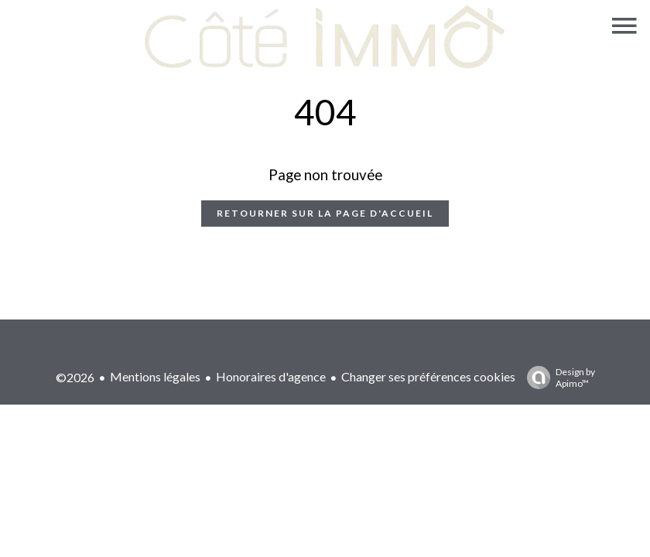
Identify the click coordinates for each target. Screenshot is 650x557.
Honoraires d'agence (271, 376)
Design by (557, 377)
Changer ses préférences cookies (428, 376)
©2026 (75, 377)
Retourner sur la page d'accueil (325, 213)
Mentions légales (155, 376)
